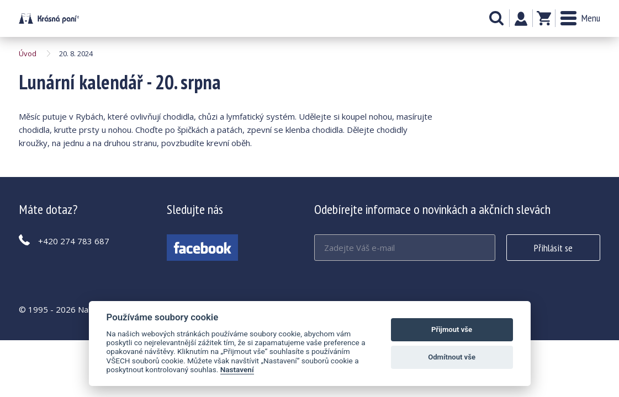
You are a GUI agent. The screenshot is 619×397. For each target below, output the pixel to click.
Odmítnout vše (451, 357)
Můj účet (521, 19)
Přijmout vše (451, 329)
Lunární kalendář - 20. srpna (49, 18)
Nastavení (237, 369)
